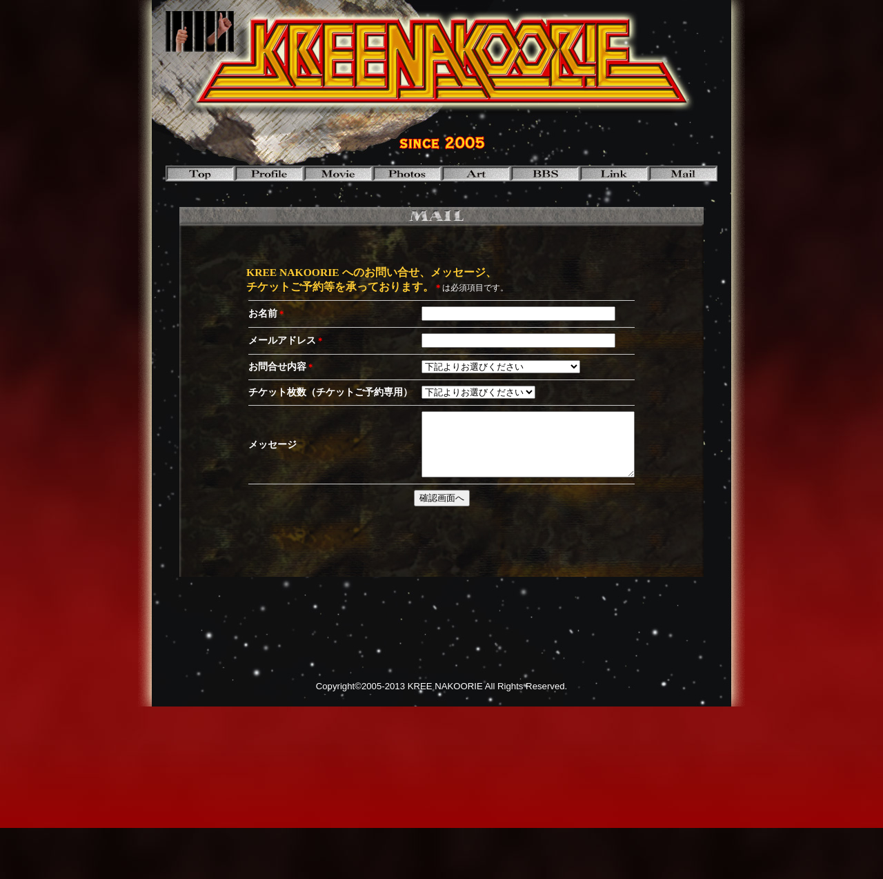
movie (338, 173)
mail (682, 173)
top (200, 173)
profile (269, 173)
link (613, 173)
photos (407, 173)
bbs (544, 173)
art (476, 173)
